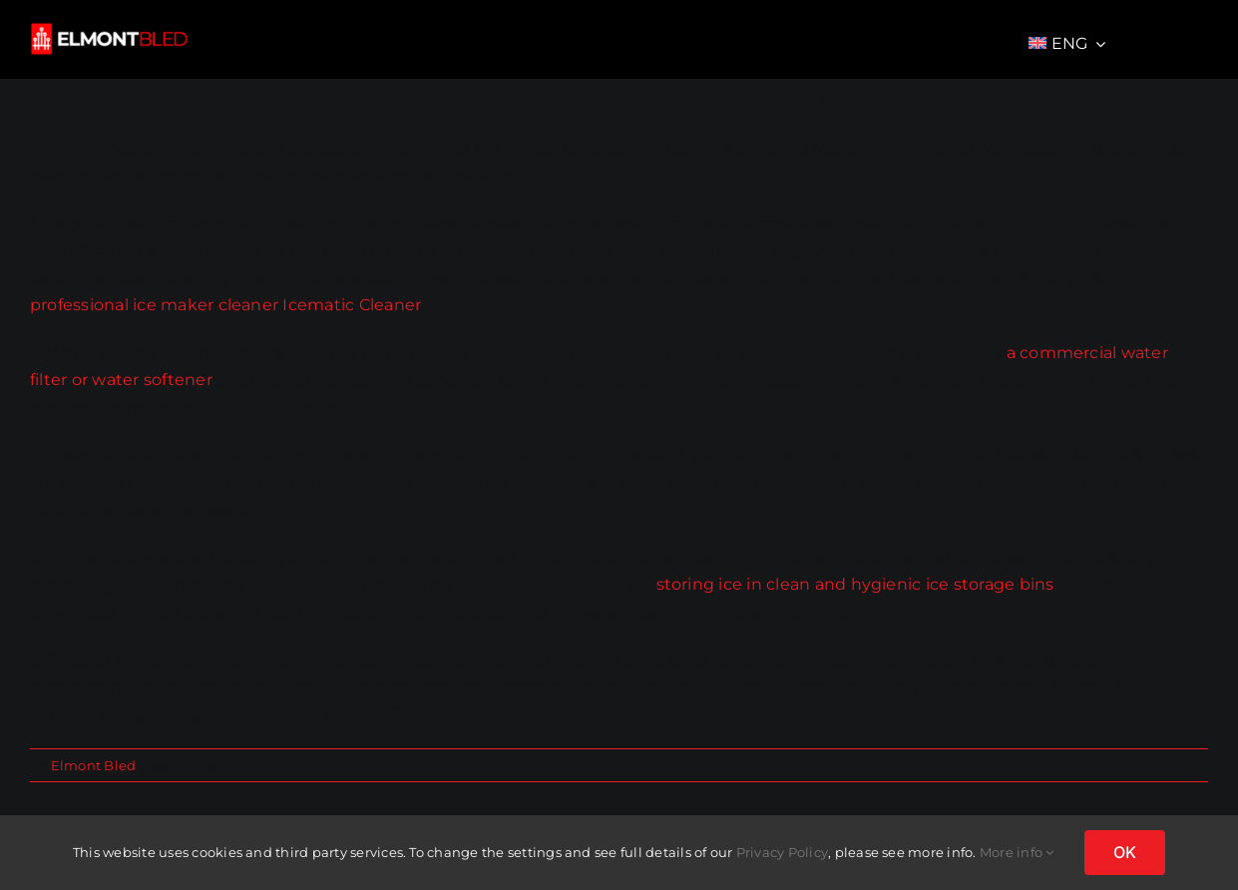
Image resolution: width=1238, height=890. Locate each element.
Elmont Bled (94, 765)
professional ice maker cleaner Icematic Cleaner (225, 304)
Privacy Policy (782, 852)
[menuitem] (1067, 44)
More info (1017, 852)
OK (1124, 852)
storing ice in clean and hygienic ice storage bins (855, 584)
